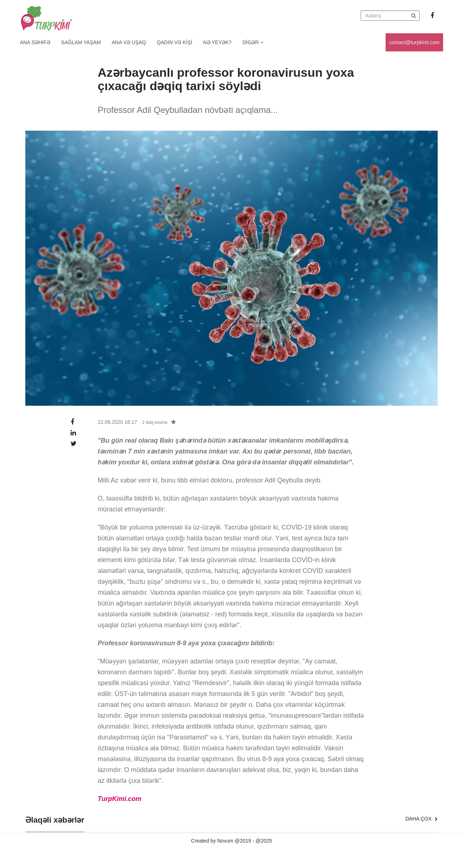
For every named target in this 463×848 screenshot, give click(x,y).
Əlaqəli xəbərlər (54, 820)
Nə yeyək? (217, 42)
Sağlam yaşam (81, 42)
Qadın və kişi (174, 42)
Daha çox (421, 819)
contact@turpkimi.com (414, 42)
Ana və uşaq (129, 42)
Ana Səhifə (35, 42)
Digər (252, 42)
